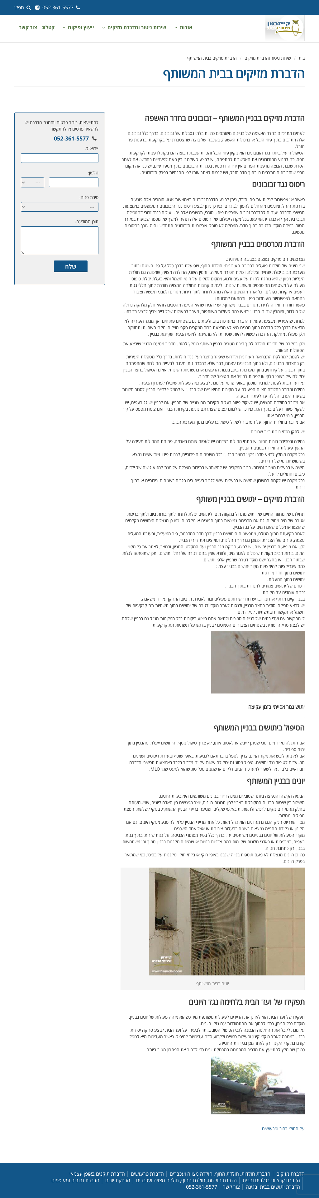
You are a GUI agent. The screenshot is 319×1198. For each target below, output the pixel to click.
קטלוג (48, 27)
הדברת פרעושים (147, 1173)
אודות (186, 27)
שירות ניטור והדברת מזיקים (136, 27)
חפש (23, 7)
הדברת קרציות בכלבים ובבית (271, 1180)
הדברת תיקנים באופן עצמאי (97, 1173)
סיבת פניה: (88, 197)
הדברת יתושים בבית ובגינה (273, 1186)
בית (302, 58)
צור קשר (28, 27)
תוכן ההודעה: (86, 221)
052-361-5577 (62, 7)
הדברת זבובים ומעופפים (75, 1180)
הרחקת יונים (117, 1180)
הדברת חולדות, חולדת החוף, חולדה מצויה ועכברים (220, 1173)
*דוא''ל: (91, 148)
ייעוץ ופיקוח (81, 27)
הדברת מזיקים (290, 1173)
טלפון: (93, 173)
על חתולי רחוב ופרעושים (283, 1128)
